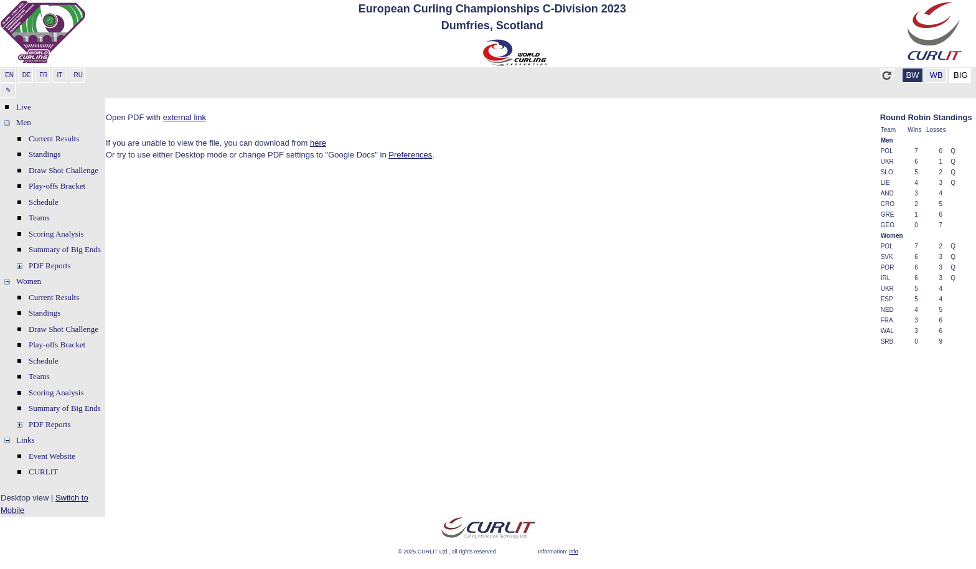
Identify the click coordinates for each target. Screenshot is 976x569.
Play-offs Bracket (57, 185)
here (318, 143)
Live (23, 106)
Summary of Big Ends (65, 249)
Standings (44, 154)
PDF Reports (50, 265)
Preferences (410, 154)
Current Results (54, 138)
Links (25, 439)
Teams (39, 217)
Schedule (44, 202)
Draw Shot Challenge (63, 170)
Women (28, 281)
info (573, 551)
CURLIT (43, 471)
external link (184, 117)
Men (23, 122)
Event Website (52, 456)
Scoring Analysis (56, 233)
